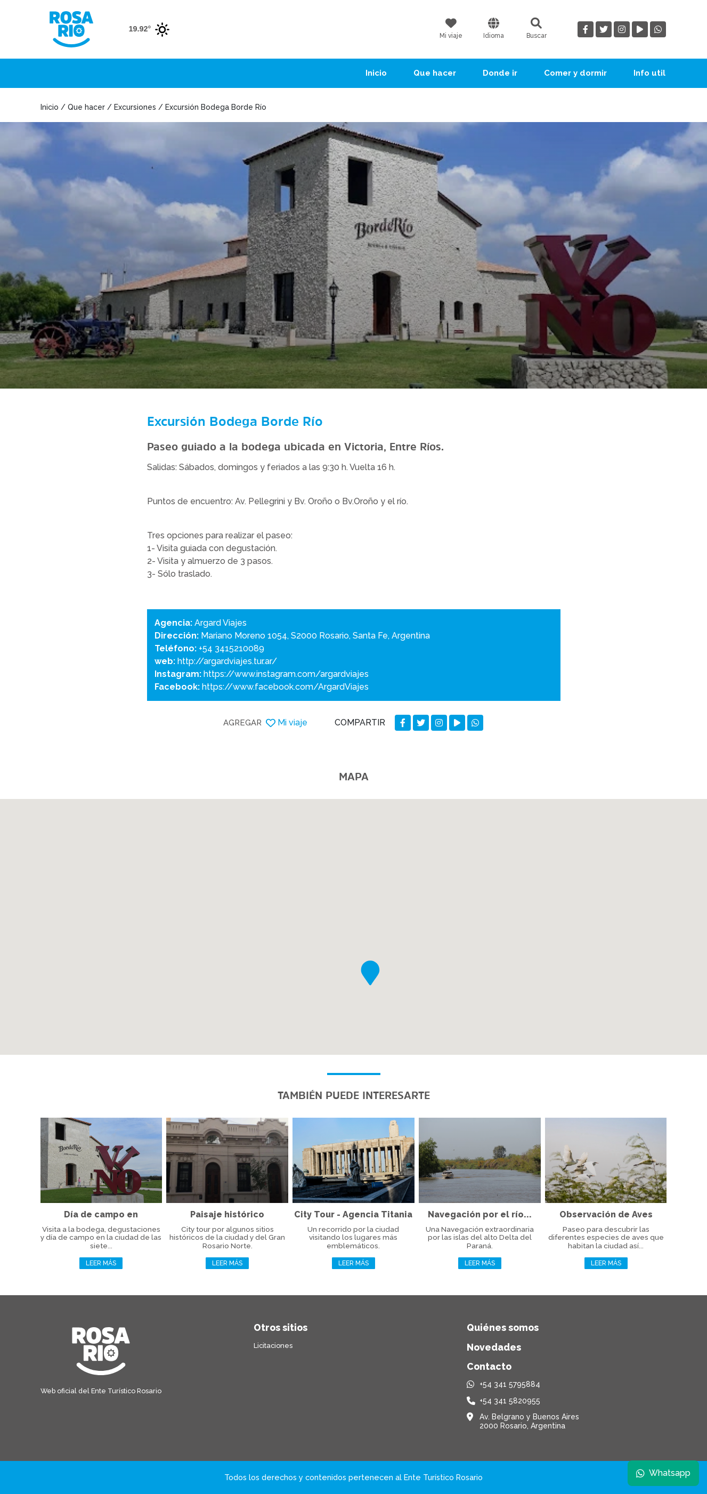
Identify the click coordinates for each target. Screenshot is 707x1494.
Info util (649, 73)
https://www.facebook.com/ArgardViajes (285, 687)
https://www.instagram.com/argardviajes (286, 674)
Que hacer (434, 73)
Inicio (376, 73)
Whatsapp (663, 1472)
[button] (370, 973)
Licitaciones (273, 1346)
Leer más (101, 1263)
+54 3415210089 (231, 648)
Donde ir (500, 73)
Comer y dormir (575, 73)
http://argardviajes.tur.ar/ (227, 661)
